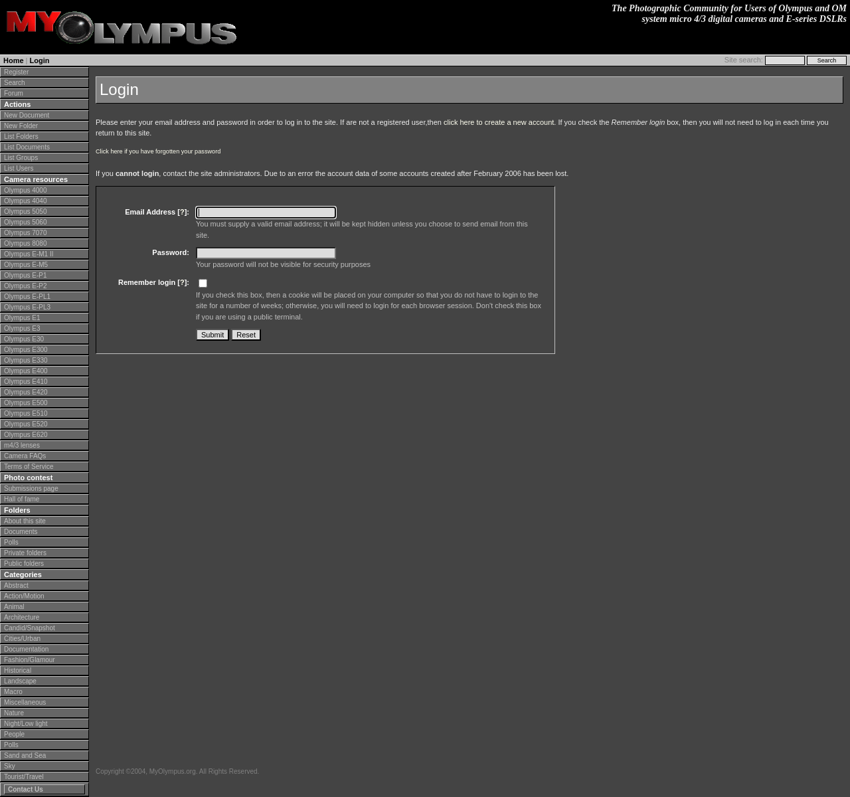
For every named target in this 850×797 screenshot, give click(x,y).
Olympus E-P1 (25, 275)
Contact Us (25, 789)
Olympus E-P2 (25, 286)
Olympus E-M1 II (28, 254)
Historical (17, 670)
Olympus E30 (24, 339)
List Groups (21, 157)
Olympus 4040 (25, 201)
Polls (11, 542)
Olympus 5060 (25, 222)
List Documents (27, 147)
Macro (13, 691)
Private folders (25, 553)
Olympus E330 (26, 360)
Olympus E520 (26, 424)
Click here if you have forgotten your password (158, 151)
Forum (13, 93)
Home (13, 60)
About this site (25, 521)
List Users (18, 168)
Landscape (20, 681)
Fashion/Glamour (29, 660)
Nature (14, 713)
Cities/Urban (22, 638)
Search (14, 82)
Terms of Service (28, 466)
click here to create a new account (499, 122)
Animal (14, 606)
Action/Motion (24, 596)
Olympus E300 (26, 349)
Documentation (26, 649)
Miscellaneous (25, 702)
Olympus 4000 (25, 190)
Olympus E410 (26, 381)
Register (16, 72)
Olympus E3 (22, 328)
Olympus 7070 (25, 232)
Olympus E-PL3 (27, 307)
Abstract (16, 585)
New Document (26, 115)
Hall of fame (21, 499)
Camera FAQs (25, 456)
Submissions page (31, 488)
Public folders (24, 563)
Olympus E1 (22, 317)
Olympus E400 (26, 371)
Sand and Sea (25, 755)
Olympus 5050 (25, 211)
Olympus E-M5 (26, 264)
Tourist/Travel (24, 776)
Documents (21, 531)
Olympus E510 (26, 413)
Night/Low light (26, 723)
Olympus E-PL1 (27, 296)
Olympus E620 (26, 434)
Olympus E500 (26, 402)
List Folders (21, 136)
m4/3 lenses (22, 445)
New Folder (21, 126)
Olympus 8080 (25, 243)
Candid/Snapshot (29, 628)
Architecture (21, 617)
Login (40, 60)
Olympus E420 (26, 392)
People (14, 734)
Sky (9, 766)
